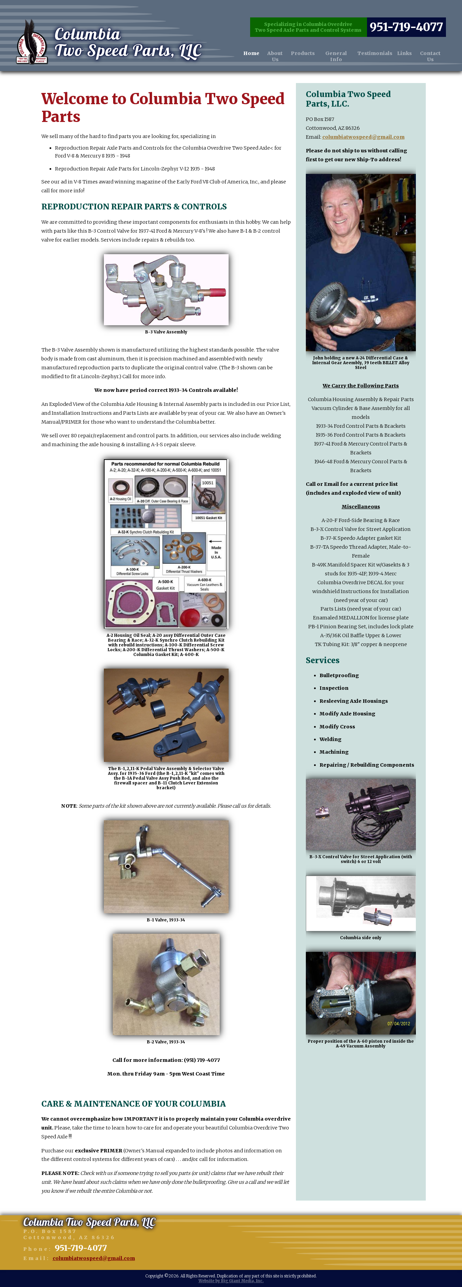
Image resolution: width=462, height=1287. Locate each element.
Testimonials (374, 43)
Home (251, 43)
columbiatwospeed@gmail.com (363, 137)
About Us (275, 46)
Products (302, 43)
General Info (335, 46)
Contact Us (430, 46)
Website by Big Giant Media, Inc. (231, 1280)
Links (404, 43)
